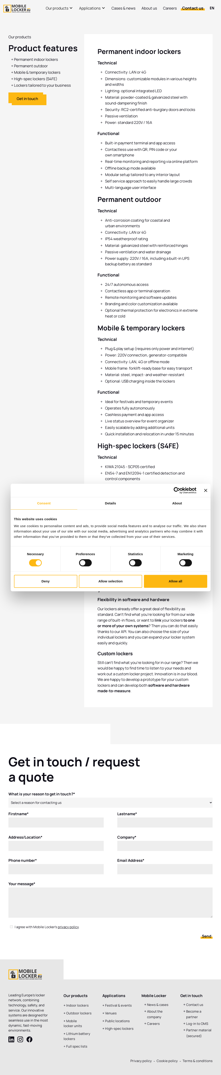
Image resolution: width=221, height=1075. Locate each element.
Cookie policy (167, 1061)
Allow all (175, 581)
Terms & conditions (198, 1061)
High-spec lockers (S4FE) (35, 78)
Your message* (21, 886)
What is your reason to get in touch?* (41, 796)
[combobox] (212, 8)
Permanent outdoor (31, 65)
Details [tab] (110, 503)
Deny (46, 581)
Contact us (192, 8)
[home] (16, 8)
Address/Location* (25, 840)
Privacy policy (141, 1061)
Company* (126, 840)
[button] (59, 8)
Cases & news (123, 8)
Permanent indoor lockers (36, 59)
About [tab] (177, 503)
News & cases (157, 1004)
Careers (170, 8)
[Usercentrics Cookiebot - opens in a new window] (176, 490)
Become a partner (193, 1014)
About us (149, 8)
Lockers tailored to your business (42, 85)
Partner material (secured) (198, 1033)
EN (212, 8)
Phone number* (22, 863)
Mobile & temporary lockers (37, 72)
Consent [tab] (44, 503)
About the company (155, 1014)
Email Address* (130, 863)
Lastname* (127, 816)
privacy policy (68, 930)
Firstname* (18, 816)
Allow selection (110, 581)
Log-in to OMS (197, 1023)
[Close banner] (205, 490)
